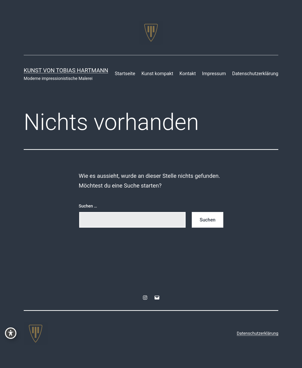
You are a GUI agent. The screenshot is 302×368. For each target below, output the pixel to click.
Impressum (214, 73)
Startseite (125, 73)
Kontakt (187, 73)
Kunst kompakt (157, 73)
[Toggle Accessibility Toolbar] (10, 333)
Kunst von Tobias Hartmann (66, 70)
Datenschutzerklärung (255, 73)
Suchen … (88, 205)
